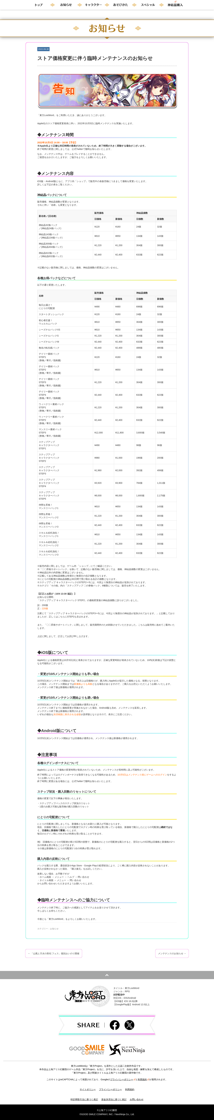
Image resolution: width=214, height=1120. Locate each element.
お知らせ (54, 928)
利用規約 (143, 1079)
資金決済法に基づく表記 (113, 1099)
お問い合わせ (136, 1099)
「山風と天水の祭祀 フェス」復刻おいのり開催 (53, 953)
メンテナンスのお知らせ (172, 953)
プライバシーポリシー (122, 1079)
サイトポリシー (88, 1089)
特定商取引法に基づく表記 (84, 1099)
